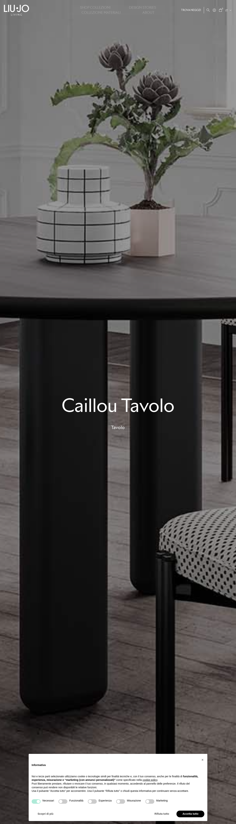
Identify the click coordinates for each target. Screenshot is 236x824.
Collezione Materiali (137, 10)
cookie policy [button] (150, 779)
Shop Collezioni (83, 10)
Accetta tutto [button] (190, 813)
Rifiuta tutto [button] (161, 813)
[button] (202, 760)
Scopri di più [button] (45, 813)
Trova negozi (191, 10)
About (159, 10)
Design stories (108, 10)
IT (226, 10)
